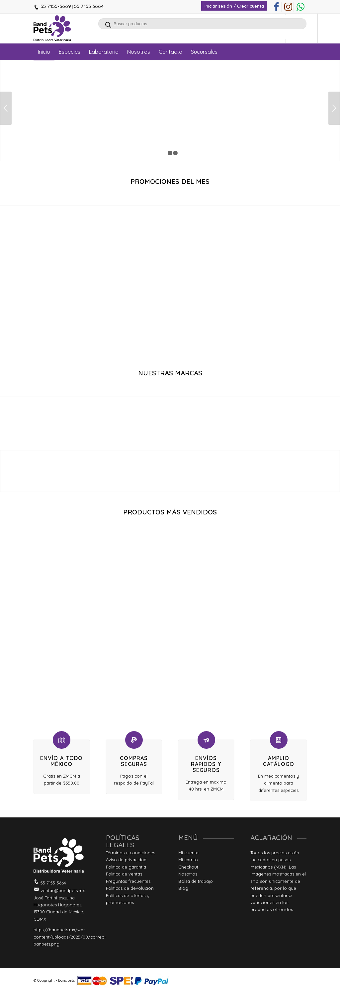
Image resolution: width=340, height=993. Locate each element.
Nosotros (187, 874)
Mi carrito (188, 859)
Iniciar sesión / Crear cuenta (234, 6)
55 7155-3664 (52, 882)
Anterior (6, 108)
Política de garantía (126, 867)
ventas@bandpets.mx (62, 890)
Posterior (334, 108)
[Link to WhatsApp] (300, 7)
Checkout (188, 867)
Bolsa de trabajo (195, 881)
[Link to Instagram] (288, 7)
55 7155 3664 (89, 6)
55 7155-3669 (55, 6)
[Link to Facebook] (276, 7)
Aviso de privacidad (126, 859)
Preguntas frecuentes (128, 881)
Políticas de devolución (130, 888)
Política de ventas (124, 874)
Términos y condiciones (130, 852)
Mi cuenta (188, 852)
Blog (183, 888)
